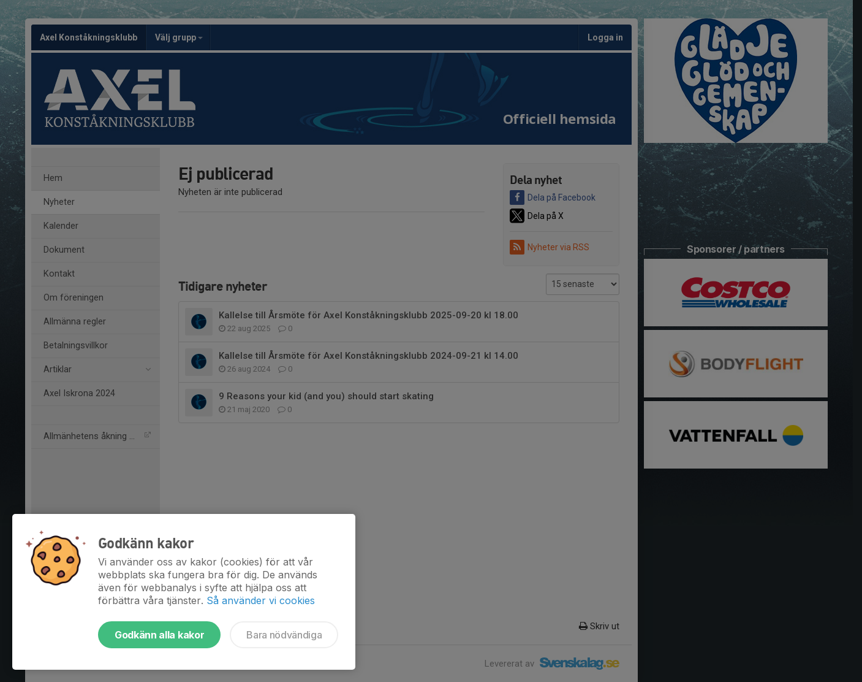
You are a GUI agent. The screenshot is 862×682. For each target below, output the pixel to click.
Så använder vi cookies (260, 600)
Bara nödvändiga (284, 635)
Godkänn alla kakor (159, 635)
